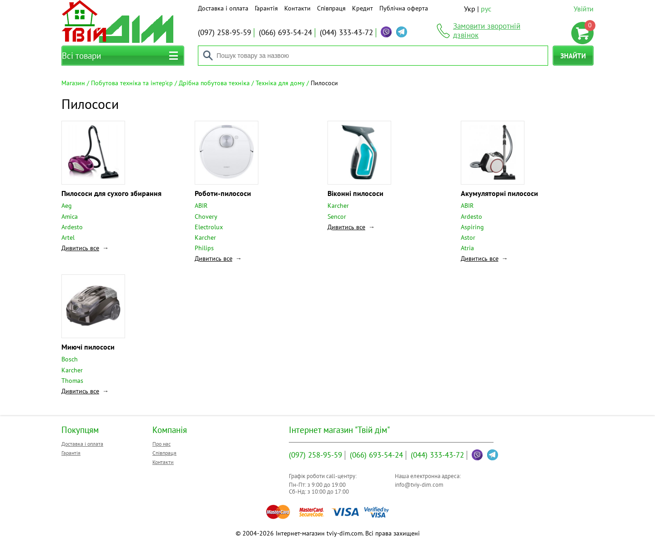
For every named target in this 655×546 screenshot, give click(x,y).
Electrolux (209, 227)
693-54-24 (285, 32)
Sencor (337, 216)
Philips (204, 248)
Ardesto (72, 227)
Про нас (161, 443)
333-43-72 (346, 32)
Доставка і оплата (223, 8)
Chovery (206, 216)
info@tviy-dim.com (419, 485)
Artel (68, 237)
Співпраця (331, 8)
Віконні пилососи (355, 193)
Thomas (72, 380)
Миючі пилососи (88, 346)
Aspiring (472, 227)
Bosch (69, 359)
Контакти (297, 8)
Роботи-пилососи (223, 193)
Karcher (205, 237)
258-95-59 (224, 32)
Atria (467, 248)
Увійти (584, 8)
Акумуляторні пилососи (499, 193)
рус (486, 8)
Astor (468, 237)
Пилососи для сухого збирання (111, 193)
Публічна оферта (403, 8)
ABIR (201, 205)
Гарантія (266, 8)
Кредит (362, 8)
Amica (69, 216)
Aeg (66, 205)
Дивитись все (80, 248)
